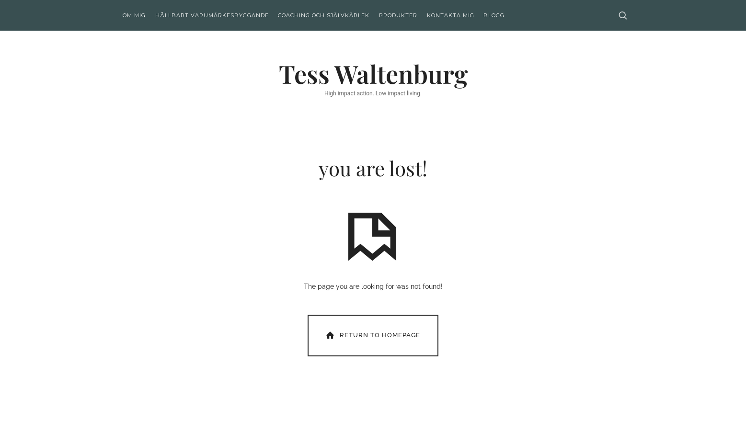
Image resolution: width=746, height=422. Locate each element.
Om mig (134, 15)
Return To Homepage (372, 335)
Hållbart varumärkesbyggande (212, 15)
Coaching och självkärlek (323, 15)
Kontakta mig (450, 15)
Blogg (494, 15)
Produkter (398, 15)
